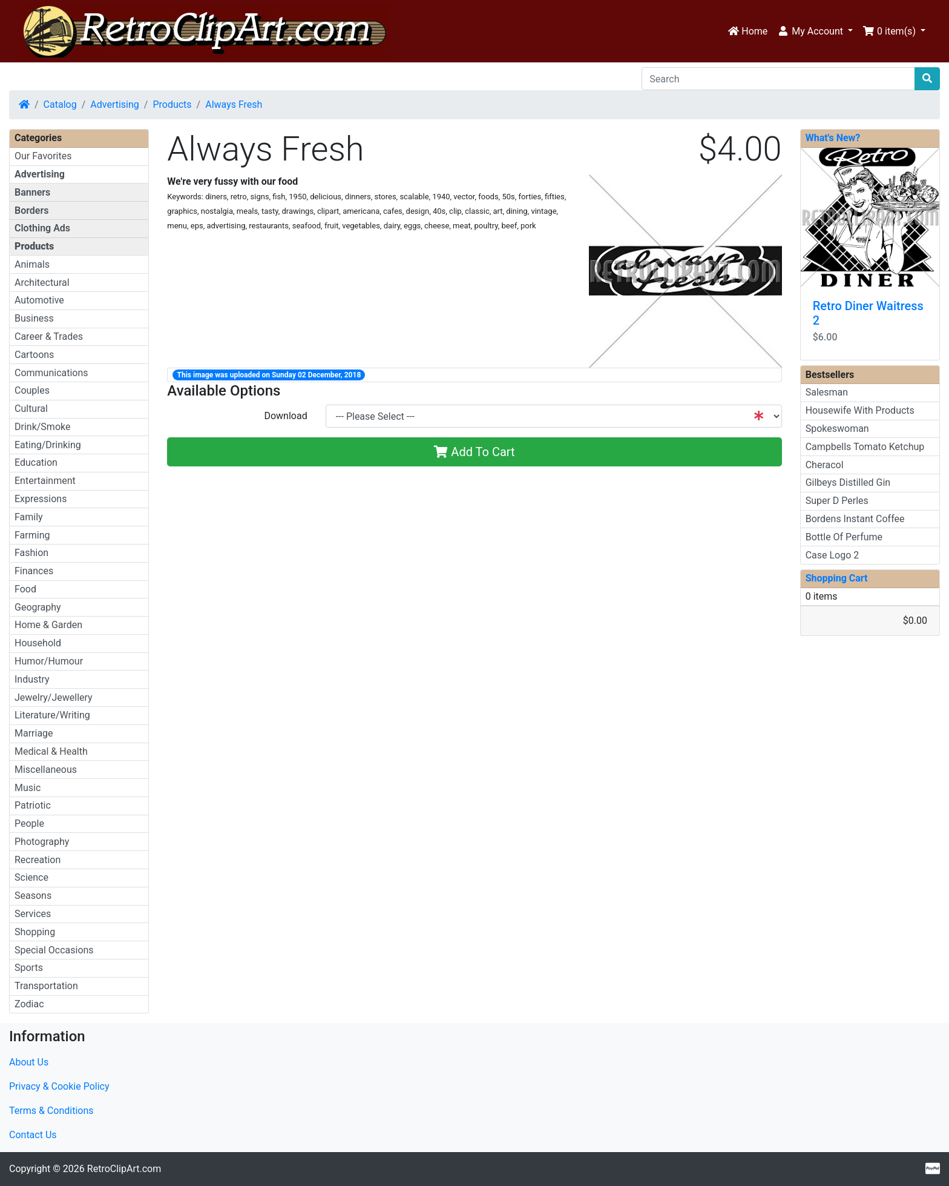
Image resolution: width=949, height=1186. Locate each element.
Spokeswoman (837, 428)
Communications (51, 373)
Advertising (114, 104)
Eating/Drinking (48, 445)
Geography (38, 607)
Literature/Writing (52, 715)
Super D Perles (837, 500)
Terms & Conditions (51, 1110)
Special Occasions (54, 950)
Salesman (827, 392)
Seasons (33, 895)
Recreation (38, 860)
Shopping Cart (837, 578)
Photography (42, 841)
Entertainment (45, 480)
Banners (32, 192)
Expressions (41, 499)
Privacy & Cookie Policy (59, 1086)
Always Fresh (233, 104)
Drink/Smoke (42, 426)
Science (31, 877)
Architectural (42, 282)
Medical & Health (51, 751)
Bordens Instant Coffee (855, 519)
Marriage (34, 733)
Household (38, 643)
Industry (32, 679)
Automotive (39, 300)
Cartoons (34, 354)
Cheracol (825, 465)
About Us (28, 1062)
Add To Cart (474, 452)
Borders (31, 210)
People (29, 823)
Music (28, 787)
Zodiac (29, 1004)
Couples (32, 390)
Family (29, 517)
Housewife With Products (860, 410)
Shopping (35, 932)
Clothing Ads (42, 228)
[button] (815, 31)
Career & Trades (49, 336)
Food (25, 589)
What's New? (833, 138)
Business (34, 318)
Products (172, 104)
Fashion (31, 552)
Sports (29, 967)
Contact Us (33, 1135)
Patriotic (33, 805)
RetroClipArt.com (124, 1168)
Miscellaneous (46, 769)
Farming (32, 535)
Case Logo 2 (832, 555)
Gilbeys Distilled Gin (848, 482)
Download (285, 416)
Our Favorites (43, 156)
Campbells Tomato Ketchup (865, 446)
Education (36, 462)
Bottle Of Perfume (844, 537)
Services (33, 913)
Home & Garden (48, 625)
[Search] (778, 78)
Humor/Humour (49, 661)
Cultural (31, 408)
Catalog (60, 104)
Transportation (46, 986)
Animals (32, 264)
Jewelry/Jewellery (54, 697)
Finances (34, 571)
